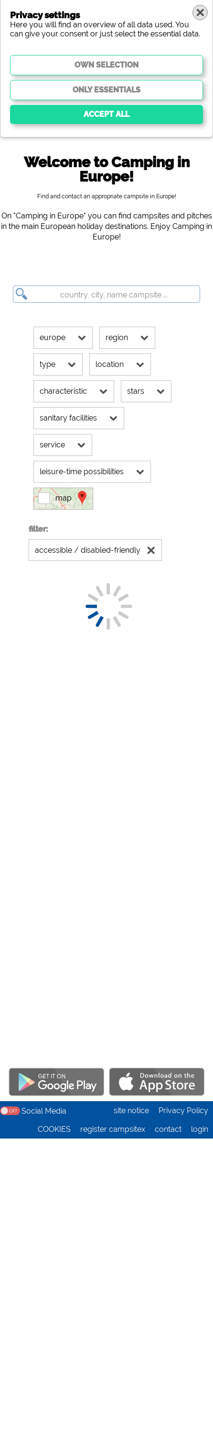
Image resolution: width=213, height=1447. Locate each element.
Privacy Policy (183, 1419)
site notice (131, 1419)
